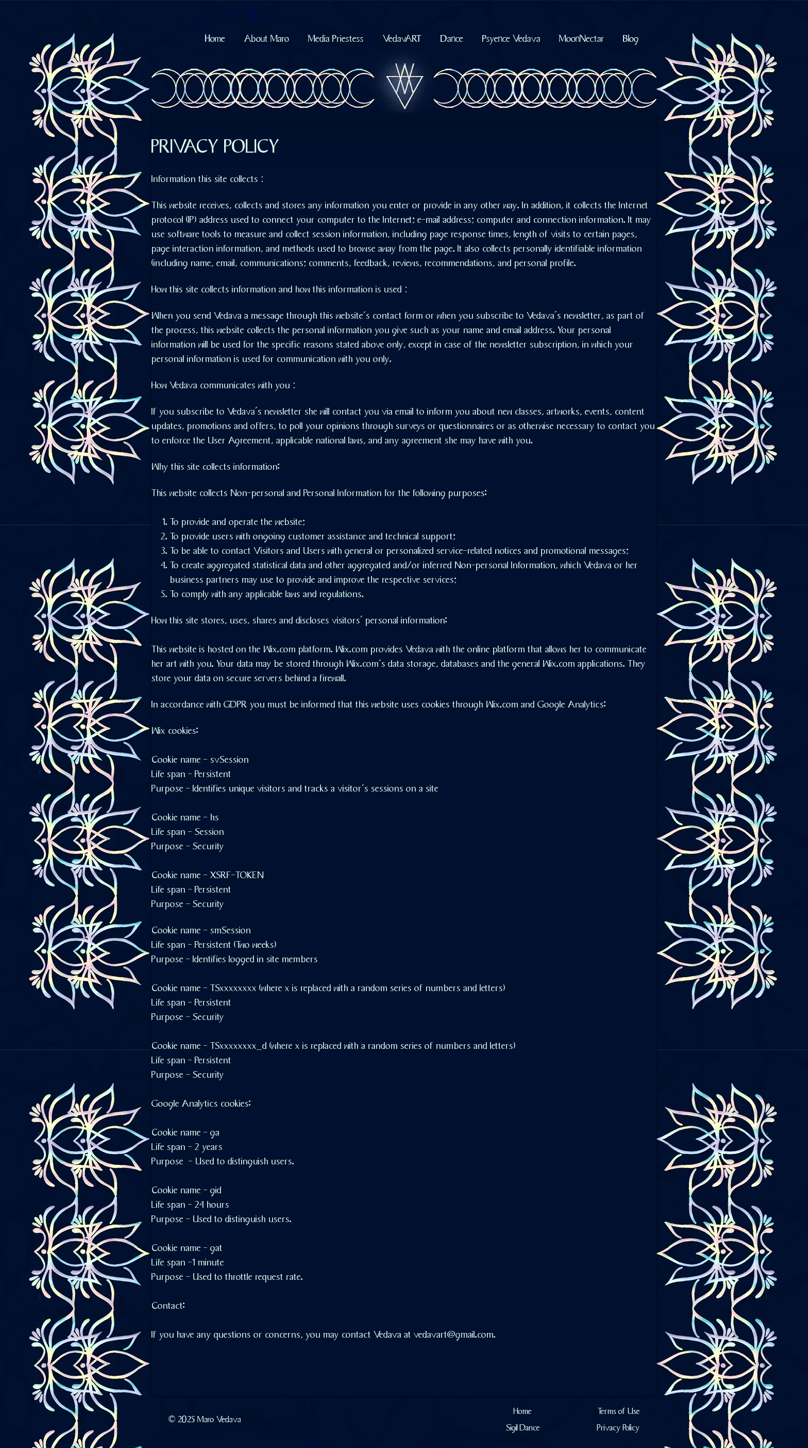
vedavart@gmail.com (454, 1333)
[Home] (523, 1411)
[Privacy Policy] (618, 1427)
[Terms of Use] (618, 1411)
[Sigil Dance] (523, 1427)
